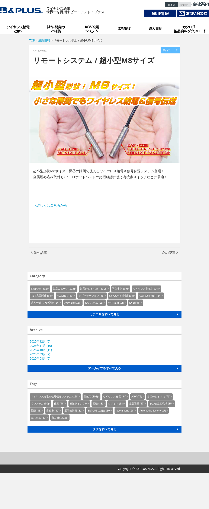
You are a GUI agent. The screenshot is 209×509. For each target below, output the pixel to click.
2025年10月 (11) (41, 350)
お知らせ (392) (39, 288)
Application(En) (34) (150, 295)
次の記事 (170, 252)
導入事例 (156, 27)
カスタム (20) (38, 417)
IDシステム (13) (94, 302)
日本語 (171, 4)
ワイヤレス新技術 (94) (146, 288)
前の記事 (39, 252)
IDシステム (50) (40, 403)
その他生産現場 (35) (161, 403)
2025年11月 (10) (41, 346)
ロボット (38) (116, 403)
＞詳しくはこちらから (50, 205)
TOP (32, 40)
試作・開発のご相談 (56, 27)
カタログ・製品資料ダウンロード (190, 27)
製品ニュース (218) (64, 288)
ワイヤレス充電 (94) (114, 396)
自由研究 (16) (59, 417)
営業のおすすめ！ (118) (93, 288)
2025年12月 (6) (40, 341)
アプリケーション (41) (91, 295)
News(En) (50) (65, 295)
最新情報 (44, 40)
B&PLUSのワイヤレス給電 (19, 27)
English (184, 4)
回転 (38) (98, 403)
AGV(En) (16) (72, 302)
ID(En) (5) (135, 302)
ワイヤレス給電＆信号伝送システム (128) (54, 396)
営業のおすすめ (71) (158, 396)
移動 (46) (59, 403)
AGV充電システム (93, 27)
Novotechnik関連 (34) (121, 295)
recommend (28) (125, 410)
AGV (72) (136, 396)
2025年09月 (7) (40, 354)
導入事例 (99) (120, 288)
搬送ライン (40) (79, 403)
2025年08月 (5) (40, 358)
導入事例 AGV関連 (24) (45, 302)
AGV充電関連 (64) (41, 295)
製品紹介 (126, 27)
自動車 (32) (52, 410)
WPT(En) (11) (116, 302)
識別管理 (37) (136, 403)
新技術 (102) (91, 396)
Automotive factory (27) (152, 410)
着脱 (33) (36, 410)
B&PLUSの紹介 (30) (98, 410)
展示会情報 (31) (73, 410)
